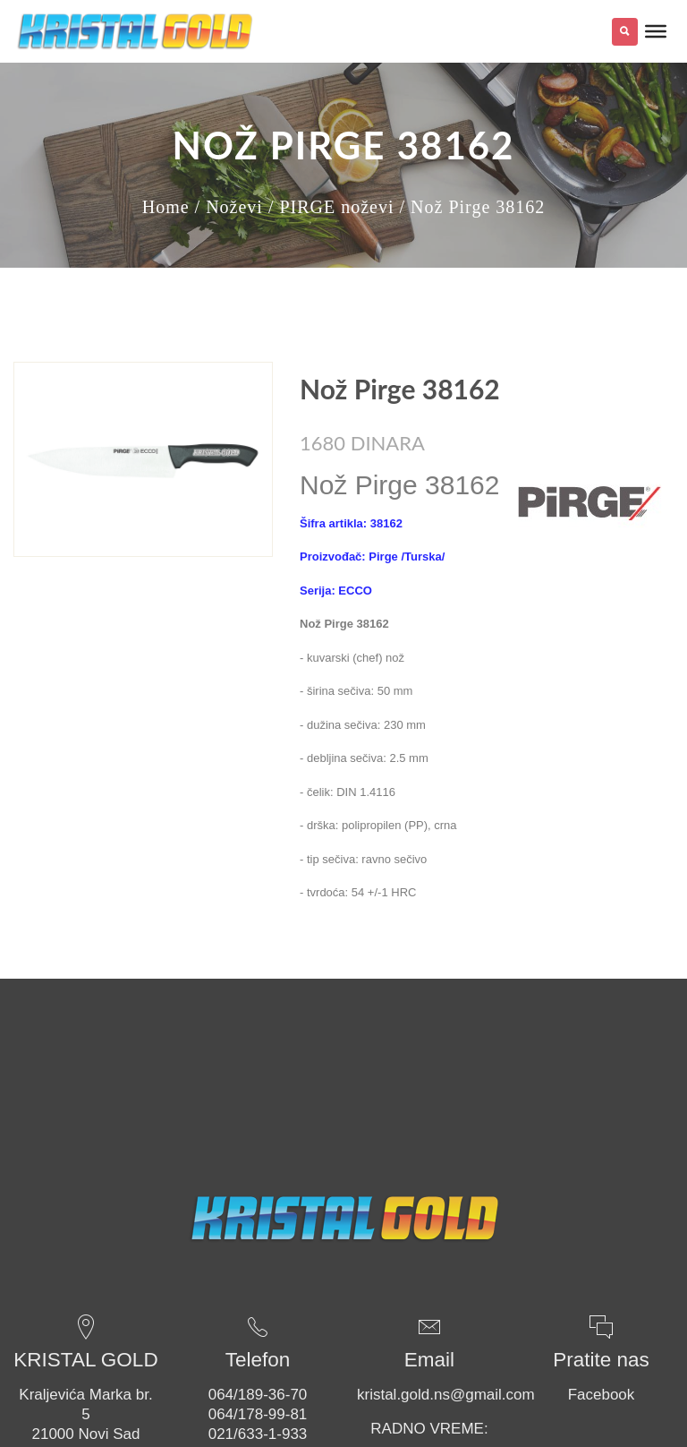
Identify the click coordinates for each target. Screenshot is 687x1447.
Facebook (601, 1394)
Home (166, 207)
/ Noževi (229, 207)
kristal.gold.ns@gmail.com (446, 1394)
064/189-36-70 (258, 1394)
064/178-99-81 (258, 1414)
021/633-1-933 (258, 1434)
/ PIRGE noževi (331, 207)
